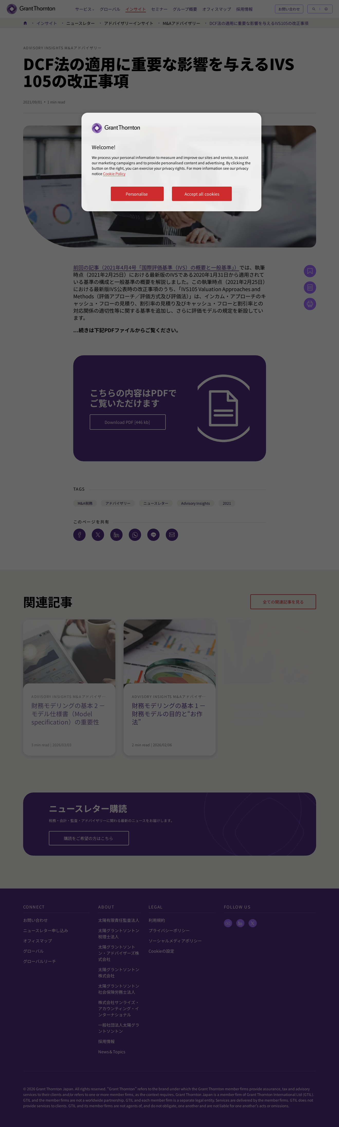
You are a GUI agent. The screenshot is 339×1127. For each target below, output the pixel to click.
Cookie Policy (114, 173)
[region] (171, 162)
